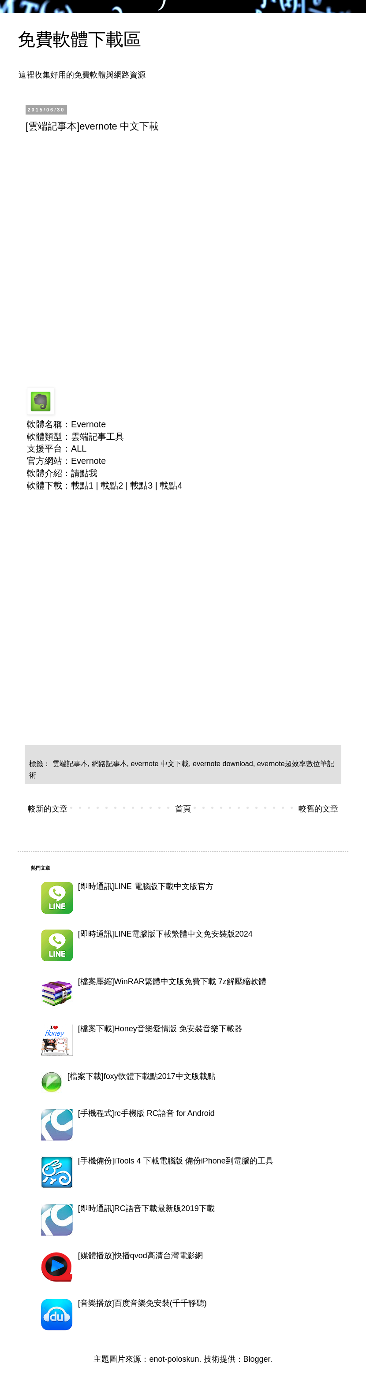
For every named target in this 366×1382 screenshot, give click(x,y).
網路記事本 (109, 763)
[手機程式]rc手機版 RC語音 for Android (146, 1113)
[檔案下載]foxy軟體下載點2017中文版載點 (141, 1076)
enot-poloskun (174, 1359)
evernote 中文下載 (160, 763)
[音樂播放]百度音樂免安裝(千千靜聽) (142, 1303)
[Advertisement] (92, 236)
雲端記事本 (70, 763)
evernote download (223, 763)
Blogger (256, 1359)
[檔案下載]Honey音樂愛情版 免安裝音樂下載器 (160, 1028)
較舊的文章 (318, 808)
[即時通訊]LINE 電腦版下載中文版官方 (145, 886)
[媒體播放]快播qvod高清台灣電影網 (140, 1255)
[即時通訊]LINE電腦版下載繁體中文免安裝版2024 (165, 934)
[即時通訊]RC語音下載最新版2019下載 (146, 1208)
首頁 (183, 808)
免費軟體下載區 (79, 39)
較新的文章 (47, 808)
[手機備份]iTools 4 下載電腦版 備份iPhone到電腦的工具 (175, 1160)
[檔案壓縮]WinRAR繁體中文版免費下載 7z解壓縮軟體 (172, 981)
